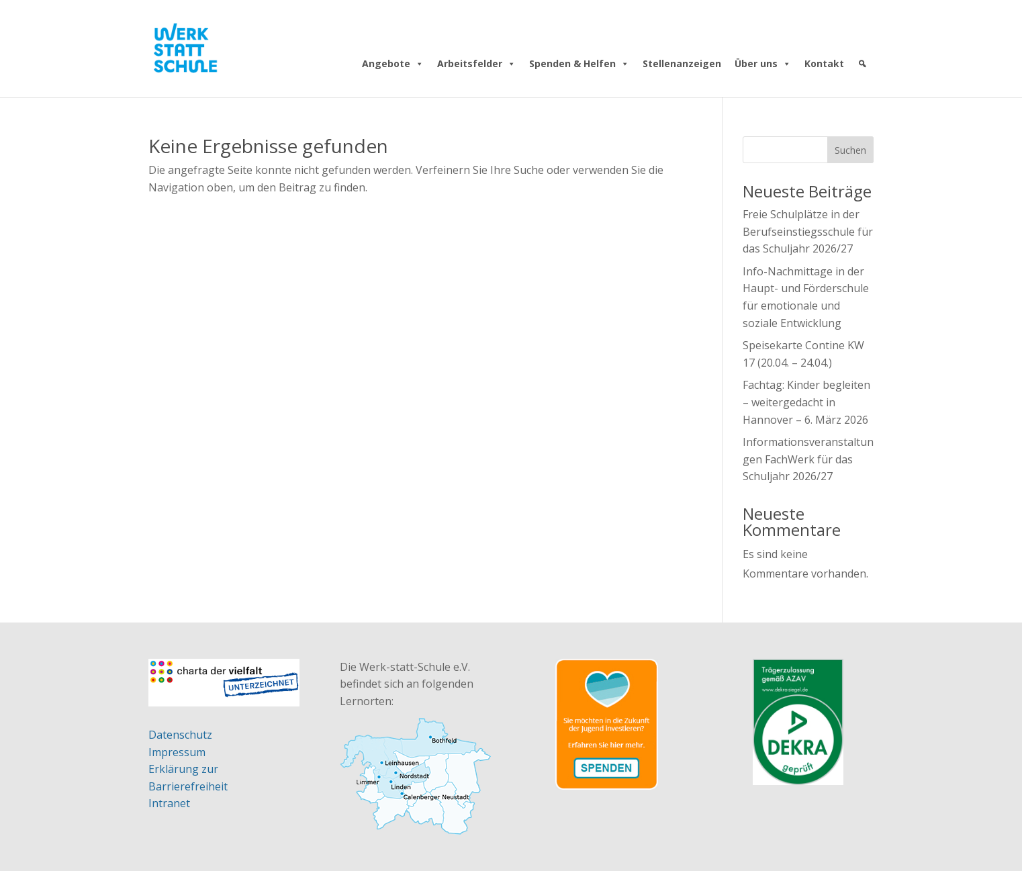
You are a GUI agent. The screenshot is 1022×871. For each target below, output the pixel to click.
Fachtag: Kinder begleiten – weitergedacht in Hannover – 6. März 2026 (806, 401)
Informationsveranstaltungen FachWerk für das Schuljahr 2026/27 (808, 459)
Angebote (393, 63)
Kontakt (824, 63)
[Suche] (862, 63)
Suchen (850, 150)
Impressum (176, 752)
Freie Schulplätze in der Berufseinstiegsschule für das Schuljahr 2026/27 (808, 231)
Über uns (763, 63)
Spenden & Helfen (579, 63)
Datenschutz (180, 734)
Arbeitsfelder (476, 63)
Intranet (169, 803)
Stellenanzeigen (682, 63)
